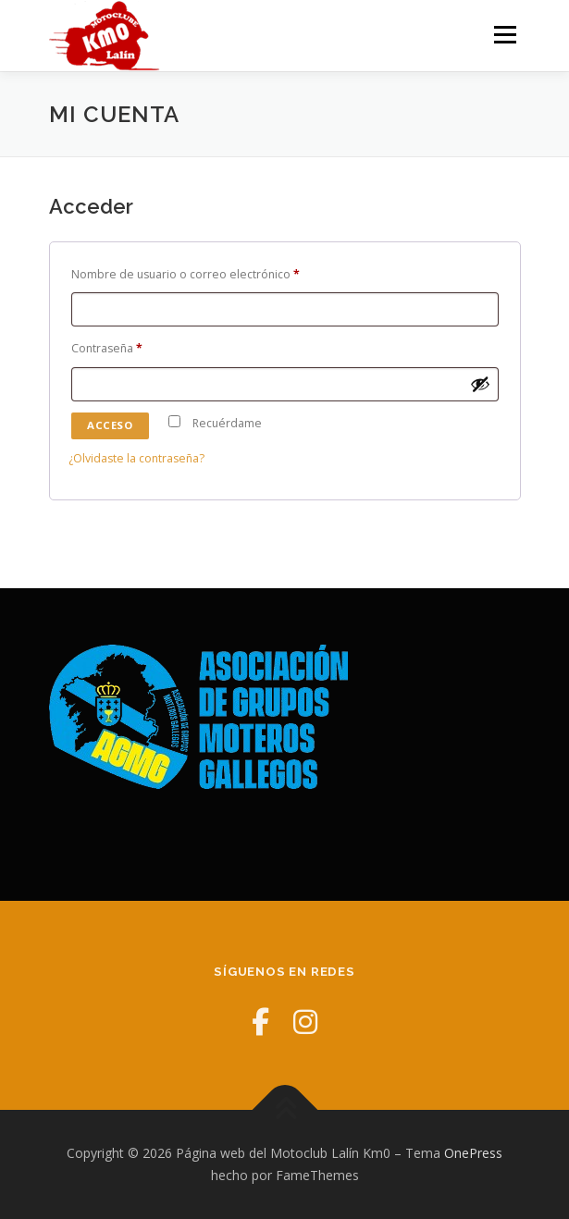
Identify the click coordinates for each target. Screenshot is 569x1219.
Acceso (109, 425)
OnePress (473, 1153)
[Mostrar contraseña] (480, 384)
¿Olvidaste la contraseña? (136, 458)
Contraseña (111, 349)
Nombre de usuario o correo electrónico (189, 275)
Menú (504, 35)
